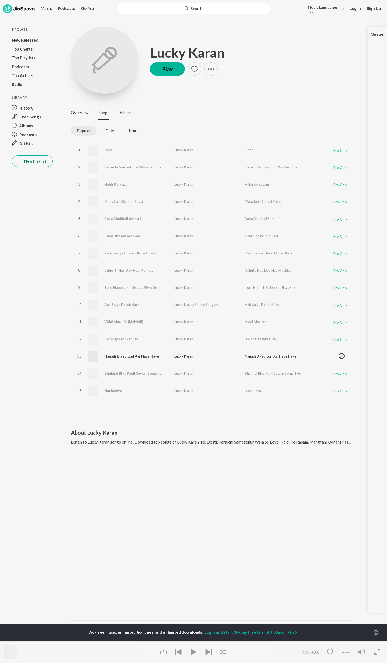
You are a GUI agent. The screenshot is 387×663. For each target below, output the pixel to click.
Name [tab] (134, 130)
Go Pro (87, 8)
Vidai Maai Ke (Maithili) (123, 322)
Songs (103, 112)
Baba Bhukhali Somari (122, 219)
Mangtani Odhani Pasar (124, 201)
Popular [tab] (84, 130)
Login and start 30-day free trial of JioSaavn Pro (251, 632)
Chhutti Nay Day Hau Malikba (128, 270)
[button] (324, 9)
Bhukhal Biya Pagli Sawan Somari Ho (134, 373)
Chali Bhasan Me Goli (122, 236)
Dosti (109, 150)
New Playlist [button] (32, 161)
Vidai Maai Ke (255, 322)
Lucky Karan (187, 53)
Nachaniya (113, 390)
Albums (126, 112)
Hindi (312, 12)
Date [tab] (110, 130)
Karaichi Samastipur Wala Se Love (133, 167)
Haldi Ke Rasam (117, 184)
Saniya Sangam (206, 304)
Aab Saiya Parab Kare (122, 304)
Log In (355, 8)
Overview (79, 112)
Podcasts (66, 8)
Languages (323, 7)
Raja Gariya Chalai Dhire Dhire (130, 253)
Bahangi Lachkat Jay (121, 339)
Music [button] (46, 8)
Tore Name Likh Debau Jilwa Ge (130, 287)
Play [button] (167, 69)
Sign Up (374, 8)
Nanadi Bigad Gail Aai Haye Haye (131, 356)
